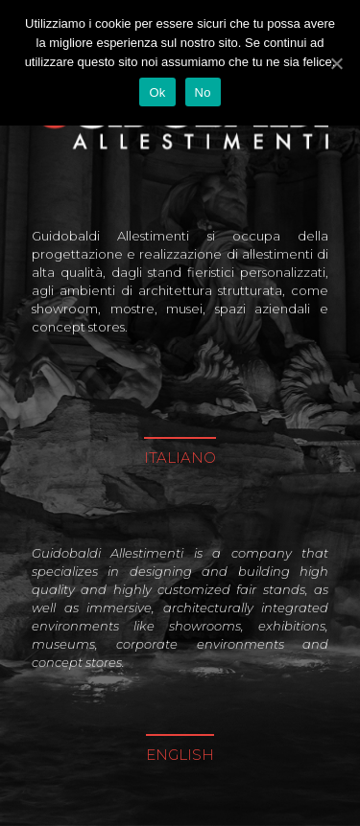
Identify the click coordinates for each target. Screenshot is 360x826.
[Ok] (336, 63)
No (203, 92)
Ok (157, 92)
